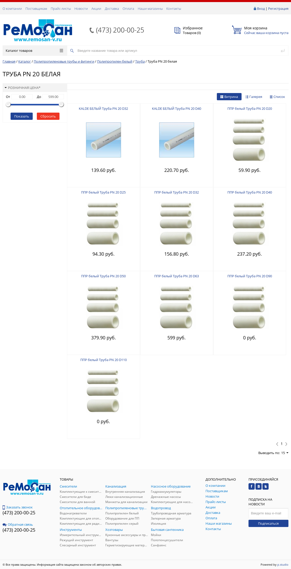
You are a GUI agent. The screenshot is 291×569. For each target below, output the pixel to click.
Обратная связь (18, 524)
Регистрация (278, 8)
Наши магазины (150, 8)
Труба (140, 61)
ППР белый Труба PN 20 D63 (176, 276)
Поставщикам (36, 8)
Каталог (24, 61)
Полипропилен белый (114, 61)
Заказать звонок (18, 507)
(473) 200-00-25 (120, 30)
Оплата (128, 8)
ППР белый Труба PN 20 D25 (103, 192)
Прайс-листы (61, 8)
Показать (21, 116)
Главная (9, 61)
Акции (96, 8)
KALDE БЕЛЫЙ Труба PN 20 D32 (103, 108)
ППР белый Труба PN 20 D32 (176, 192)
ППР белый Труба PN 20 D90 (249, 276)
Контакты (173, 8)
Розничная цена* (22, 87)
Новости (81, 8)
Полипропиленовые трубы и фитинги (64, 61)
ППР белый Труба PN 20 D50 (103, 276)
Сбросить (48, 116)
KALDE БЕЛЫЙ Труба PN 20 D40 (176, 108)
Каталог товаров (34, 50)
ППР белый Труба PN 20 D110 (103, 359)
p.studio (282, 564)
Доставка (112, 8)
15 (284, 452)
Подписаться (268, 523)
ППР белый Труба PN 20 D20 (249, 108)
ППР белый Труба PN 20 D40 (249, 192)
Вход (261, 8)
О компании (12, 8)
